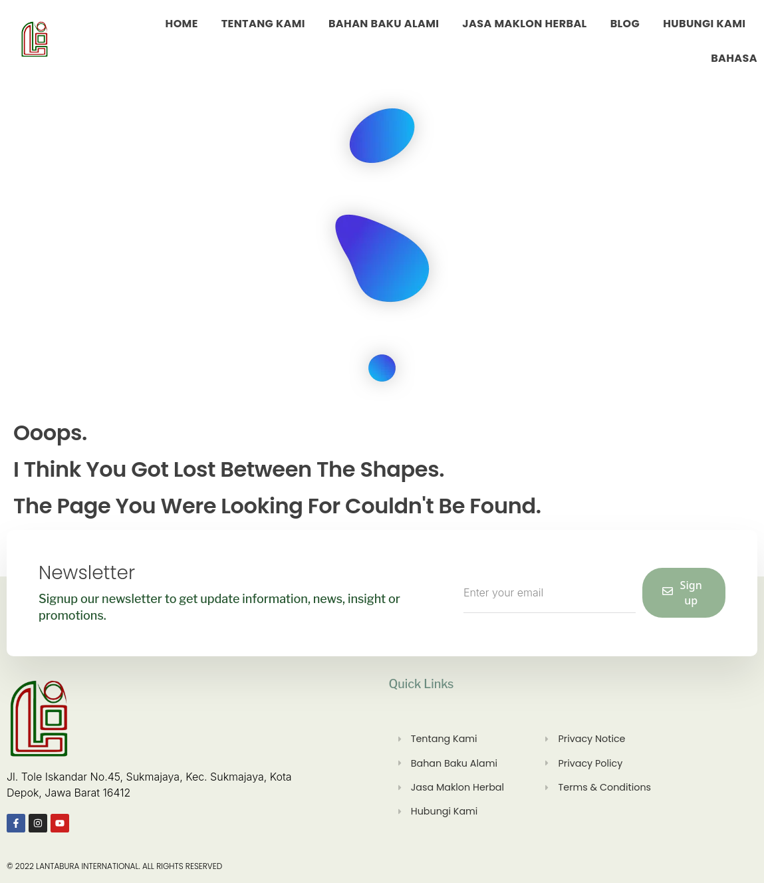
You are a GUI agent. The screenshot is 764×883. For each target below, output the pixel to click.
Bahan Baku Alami (383, 23)
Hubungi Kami (704, 23)
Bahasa (734, 58)
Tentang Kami (263, 23)
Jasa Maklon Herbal (524, 23)
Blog (625, 23)
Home (182, 23)
